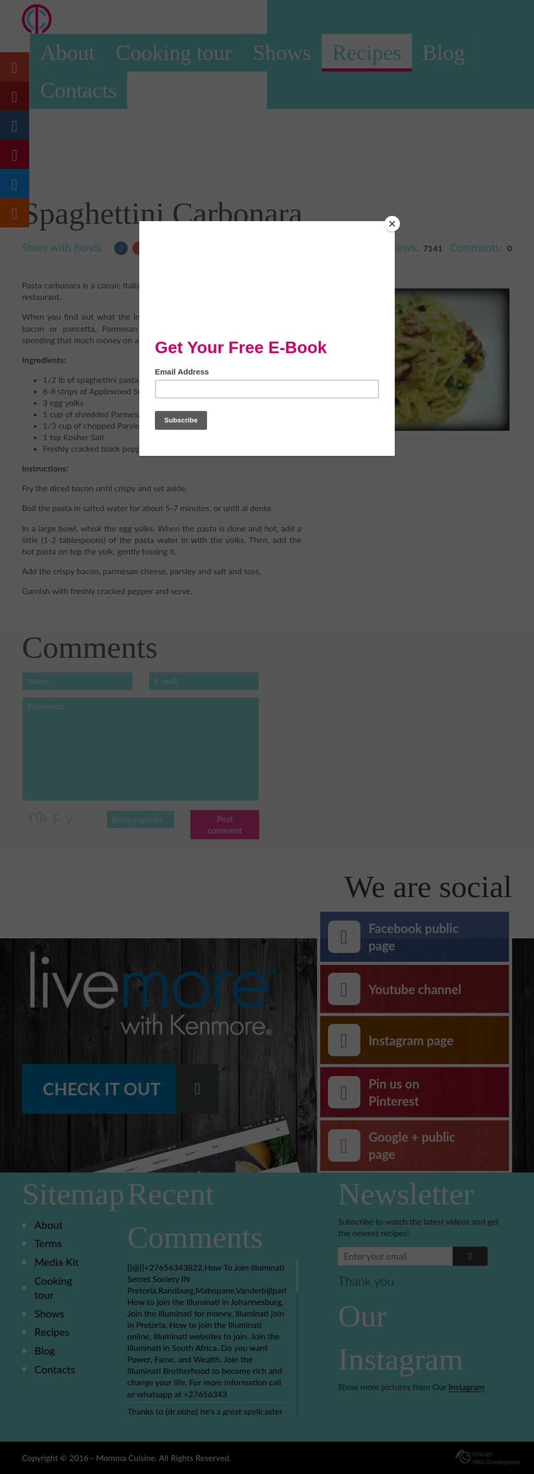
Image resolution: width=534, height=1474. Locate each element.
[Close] (392, 224)
